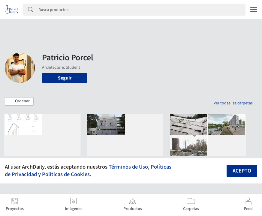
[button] (19, 101)
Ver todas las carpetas (233, 103)
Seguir (64, 78)
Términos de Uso (128, 167)
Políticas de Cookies (66, 174)
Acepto (242, 171)
